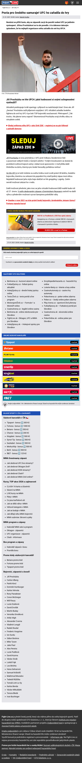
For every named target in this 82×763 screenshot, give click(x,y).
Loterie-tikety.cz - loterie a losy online (59, 287)
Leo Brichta (11, 667)
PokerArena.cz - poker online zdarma (59, 296)
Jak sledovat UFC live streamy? (20, 465)
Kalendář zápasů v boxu (17, 549)
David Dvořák (12, 609)
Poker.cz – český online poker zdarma (60, 300)
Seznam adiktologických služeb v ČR (58, 745)
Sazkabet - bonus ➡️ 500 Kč (18, 445)
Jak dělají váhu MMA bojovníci (19, 515)
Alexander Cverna (14, 623)
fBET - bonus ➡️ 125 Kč (16, 455)
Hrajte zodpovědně (10, 237)
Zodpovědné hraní (55, 723)
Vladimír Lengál (13, 626)
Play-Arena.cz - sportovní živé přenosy (60, 303)
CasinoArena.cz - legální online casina (23, 309)
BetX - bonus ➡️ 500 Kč (16, 452)
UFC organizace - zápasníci (18, 535)
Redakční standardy (28, 755)
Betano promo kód (14, 562)
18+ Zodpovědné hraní (21, 758)
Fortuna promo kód (15, 565)
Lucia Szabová (13, 606)
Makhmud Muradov (15, 678)
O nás (4, 755)
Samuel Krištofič (14, 674)
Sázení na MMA (13, 491)
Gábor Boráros (13, 640)
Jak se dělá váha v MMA (17, 505)
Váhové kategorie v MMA (17, 509)
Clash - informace (14, 539)
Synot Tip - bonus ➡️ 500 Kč (18, 441)
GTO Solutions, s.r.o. (42, 758)
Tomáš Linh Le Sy (14, 684)
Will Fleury (11, 602)
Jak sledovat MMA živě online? (20, 478)
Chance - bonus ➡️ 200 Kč (18, 434)
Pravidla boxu (12, 552)
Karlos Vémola (13, 592)
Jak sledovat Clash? (15, 475)
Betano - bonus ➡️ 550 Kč (18, 431)
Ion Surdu (11, 636)
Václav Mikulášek (14, 691)
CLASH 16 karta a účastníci (18, 488)
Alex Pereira (12, 650)
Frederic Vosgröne (14, 633)
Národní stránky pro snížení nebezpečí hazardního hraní (32, 748)
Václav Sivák (12, 660)
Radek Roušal (12, 630)
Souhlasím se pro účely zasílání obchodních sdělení (30, 262)
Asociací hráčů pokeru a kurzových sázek (19, 726)
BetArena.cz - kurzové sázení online (22, 281)
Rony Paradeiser (14, 595)
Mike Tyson (12, 643)
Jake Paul (11, 647)
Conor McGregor (14, 599)
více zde (32, 239)
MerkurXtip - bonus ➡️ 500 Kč (19, 448)
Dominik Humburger (15, 589)
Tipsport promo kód (15, 568)
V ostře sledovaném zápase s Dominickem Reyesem (40, 191)
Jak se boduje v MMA (16, 512)
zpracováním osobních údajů (23, 262)
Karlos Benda (12, 688)
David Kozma (12, 657)
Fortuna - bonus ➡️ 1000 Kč (18, 428)
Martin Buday (12, 612)
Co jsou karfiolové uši (16, 502)
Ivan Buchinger (13, 698)
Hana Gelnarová (13, 671)
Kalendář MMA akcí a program (20, 529)
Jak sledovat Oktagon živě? (18, 468)
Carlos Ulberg (12, 582)
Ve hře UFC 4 (11, 173)
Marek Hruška (24, 17)
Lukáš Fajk (11, 664)
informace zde (57, 737)
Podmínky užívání (46, 755)
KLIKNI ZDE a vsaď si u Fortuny (56, 230)
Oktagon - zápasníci (15, 532)
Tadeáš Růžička (13, 681)
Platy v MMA (12, 498)
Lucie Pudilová (13, 654)
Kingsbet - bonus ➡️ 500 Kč (18, 438)
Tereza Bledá (12, 695)
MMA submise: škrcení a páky (19, 519)
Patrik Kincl (11, 585)
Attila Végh (11, 619)
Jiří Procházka (12, 158)
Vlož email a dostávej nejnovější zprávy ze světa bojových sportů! (23, 252)
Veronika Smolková (15, 616)
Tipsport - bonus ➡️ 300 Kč (18, 424)
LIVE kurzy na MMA (15, 495)
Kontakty (13, 755)
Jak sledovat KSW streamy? (19, 472)
